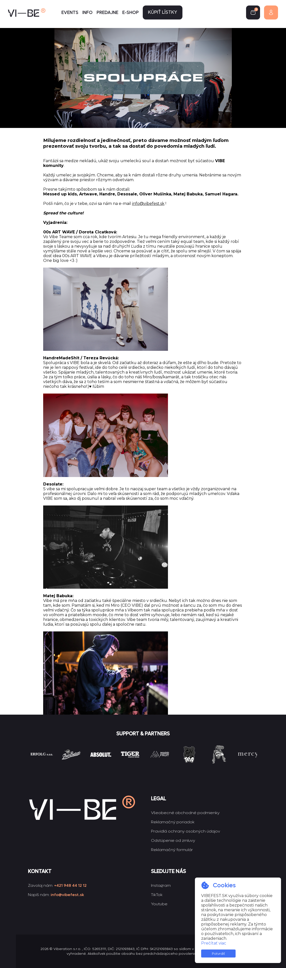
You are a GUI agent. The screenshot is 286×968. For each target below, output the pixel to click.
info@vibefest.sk (148, 203)
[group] (53, 763)
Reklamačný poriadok (172, 822)
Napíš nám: (56, 894)
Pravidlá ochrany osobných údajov (185, 831)
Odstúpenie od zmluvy (173, 840)
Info (87, 12)
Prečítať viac (213, 943)
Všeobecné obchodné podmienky (185, 812)
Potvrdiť (218, 954)
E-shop (130, 12)
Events (69, 12)
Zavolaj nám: (57, 885)
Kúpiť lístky (162, 12)
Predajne (107, 12)
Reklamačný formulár (172, 849)
